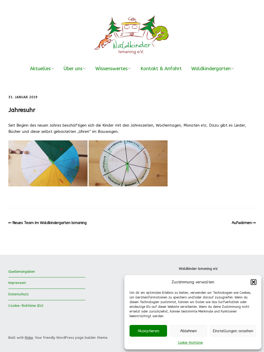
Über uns (73, 68)
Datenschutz (18, 294)
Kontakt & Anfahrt (161, 68)
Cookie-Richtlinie (190, 342)
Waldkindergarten (211, 68)
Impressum (17, 283)
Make (29, 338)
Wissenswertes (111, 68)
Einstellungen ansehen (233, 331)
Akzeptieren (148, 331)
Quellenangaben (21, 271)
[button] (253, 282)
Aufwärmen (242, 223)
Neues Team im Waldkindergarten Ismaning (50, 223)
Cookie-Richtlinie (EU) (25, 306)
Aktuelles (40, 68)
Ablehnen (188, 331)
